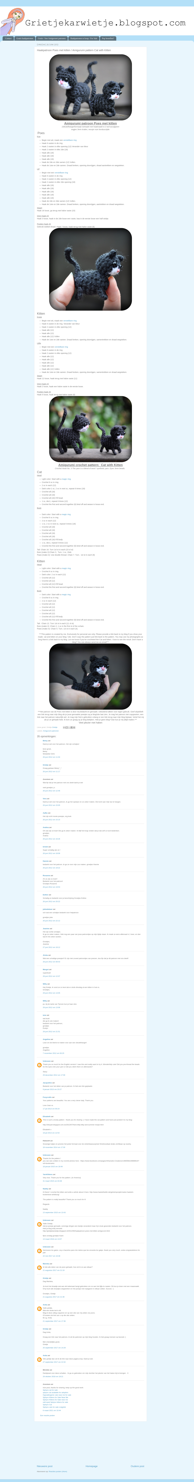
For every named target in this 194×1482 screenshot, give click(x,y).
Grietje (45, 765)
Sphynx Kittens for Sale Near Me (55, 1397)
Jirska (45, 955)
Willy (45, 984)
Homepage (92, 1466)
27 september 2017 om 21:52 (54, 1362)
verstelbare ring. (70, 321)
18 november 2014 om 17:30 (54, 1147)
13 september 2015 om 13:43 (54, 1212)
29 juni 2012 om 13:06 (51, 1007)
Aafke (45, 813)
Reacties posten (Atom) (58, 1471)
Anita (45, 1305)
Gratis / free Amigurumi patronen (52, 38)
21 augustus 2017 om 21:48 (53, 1297)
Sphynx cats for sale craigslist (54, 1407)
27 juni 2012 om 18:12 (51, 947)
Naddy (45, 1189)
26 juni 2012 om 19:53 (51, 887)
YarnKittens (48, 1174)
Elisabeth (47, 1116)
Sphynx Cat (47, 1405)
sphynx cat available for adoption (55, 1392)
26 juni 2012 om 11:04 (51, 757)
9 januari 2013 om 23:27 (52, 1089)
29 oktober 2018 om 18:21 (53, 1376)
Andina (46, 827)
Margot (46, 969)
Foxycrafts (47, 1097)
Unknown (47, 1061)
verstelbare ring (70, 140)
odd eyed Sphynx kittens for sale (55, 1402)
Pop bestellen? (108, 38)
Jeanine (46, 929)
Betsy (45, 741)
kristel (45, 847)
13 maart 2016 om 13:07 (52, 1239)
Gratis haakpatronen (24, 38)
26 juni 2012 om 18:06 (51, 853)
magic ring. (66, 479)
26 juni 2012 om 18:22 (51, 868)
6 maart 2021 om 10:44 (52, 1410)
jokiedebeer (48, 909)
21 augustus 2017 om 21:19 (53, 1270)
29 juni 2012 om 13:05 (51, 993)
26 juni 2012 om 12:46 (51, 791)
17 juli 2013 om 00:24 (51, 1109)
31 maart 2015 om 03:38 (52, 1181)
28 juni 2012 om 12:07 (51, 976)
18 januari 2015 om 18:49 (53, 1167)
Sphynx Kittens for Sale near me (55, 1400)
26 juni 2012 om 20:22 (51, 901)
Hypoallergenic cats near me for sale (57, 1395)
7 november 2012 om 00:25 (53, 1053)
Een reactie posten (47, 1415)
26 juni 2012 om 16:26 (51, 839)
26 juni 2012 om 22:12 (51, 921)
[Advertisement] (90, 1443)
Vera (45, 799)
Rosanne (46, 876)
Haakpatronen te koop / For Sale (83, 38)
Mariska (46, 1264)
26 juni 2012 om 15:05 (51, 805)
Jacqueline (47, 1083)
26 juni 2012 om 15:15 (51, 820)
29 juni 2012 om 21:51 (51, 1032)
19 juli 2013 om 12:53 (51, 1133)
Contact (8, 38)
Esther (45, 895)
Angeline (46, 1039)
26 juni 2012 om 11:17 (51, 771)
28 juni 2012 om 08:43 (51, 962)
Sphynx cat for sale (50, 1390)
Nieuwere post (45, 1466)
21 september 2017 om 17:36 (54, 1321)
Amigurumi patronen (51, 731)
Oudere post (137, 1466)
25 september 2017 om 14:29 (54, 1348)
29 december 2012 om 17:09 (54, 1075)
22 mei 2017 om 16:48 (51, 1256)
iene (44, 1015)
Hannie (46, 861)
